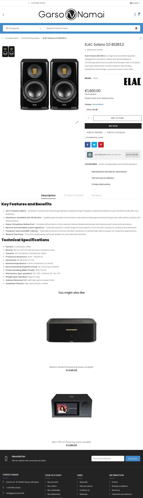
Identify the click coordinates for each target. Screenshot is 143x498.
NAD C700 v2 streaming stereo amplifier (71, 442)
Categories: (91, 164)
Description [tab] (48, 195)
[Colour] (92, 109)
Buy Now (113, 126)
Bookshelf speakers (128, 164)
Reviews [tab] (97, 195)
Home (101, 164)
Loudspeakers (111, 164)
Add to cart (117, 118)
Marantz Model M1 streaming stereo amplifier (71, 367)
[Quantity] (88, 118)
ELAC (95, 78)
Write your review (94, 49)
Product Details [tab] (73, 195)
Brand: (88, 78)
